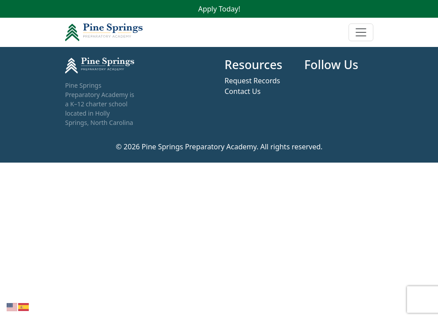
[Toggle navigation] (361, 32)
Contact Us (242, 91)
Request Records (252, 81)
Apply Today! (219, 9)
